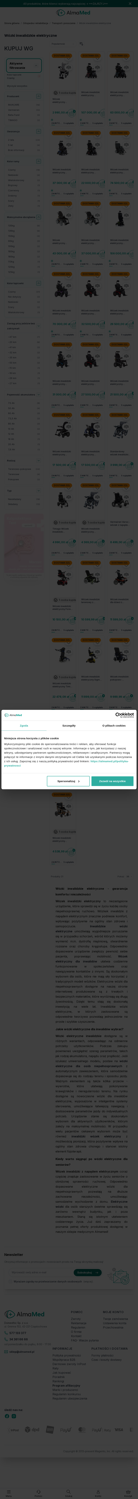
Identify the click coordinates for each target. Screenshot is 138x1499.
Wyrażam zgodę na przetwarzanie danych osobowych (48, 1281)
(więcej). (88, 1281)
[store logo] (73, 12)
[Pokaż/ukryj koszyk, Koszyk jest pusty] (128, 1494)
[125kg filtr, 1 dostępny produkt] (24, 272)
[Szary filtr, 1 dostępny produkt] (24, 201)
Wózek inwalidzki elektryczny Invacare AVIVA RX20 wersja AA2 (119, 383)
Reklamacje (78, 1323)
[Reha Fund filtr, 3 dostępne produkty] (24, 115)
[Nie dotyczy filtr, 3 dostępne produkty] (24, 297)
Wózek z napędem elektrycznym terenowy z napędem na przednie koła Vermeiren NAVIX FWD (62, 756)
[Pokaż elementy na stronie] (129, 876)
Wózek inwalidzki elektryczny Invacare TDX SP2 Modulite (62, 171)
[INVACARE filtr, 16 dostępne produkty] (24, 105)
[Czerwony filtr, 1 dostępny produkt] (24, 190)
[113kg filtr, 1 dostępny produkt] (24, 261)
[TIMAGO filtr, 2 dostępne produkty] (24, 120)
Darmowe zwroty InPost (69, 1364)
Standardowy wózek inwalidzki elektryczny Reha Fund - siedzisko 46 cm (119, 453)
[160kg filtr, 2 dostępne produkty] (24, 251)
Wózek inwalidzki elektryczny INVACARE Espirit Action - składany (90, 453)
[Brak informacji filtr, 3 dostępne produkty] (24, 150)
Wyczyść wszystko (17, 86)
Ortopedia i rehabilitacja (35, 23)
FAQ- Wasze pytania (85, 1340)
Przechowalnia (113, 1327)
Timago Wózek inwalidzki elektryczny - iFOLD (60, 530)
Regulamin (78, 1327)
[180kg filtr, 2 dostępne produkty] (24, 256)
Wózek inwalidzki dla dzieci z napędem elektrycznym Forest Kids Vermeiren (119, 601)
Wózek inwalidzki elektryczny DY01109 (90, 530)
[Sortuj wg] (62, 44)
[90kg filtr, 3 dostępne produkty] (24, 241)
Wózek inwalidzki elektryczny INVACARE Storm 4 (91, 242)
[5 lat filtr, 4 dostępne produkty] (24, 145)
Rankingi (58, 1381)
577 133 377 (15, 1333)
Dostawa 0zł (62, 55)
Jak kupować (61, 1372)
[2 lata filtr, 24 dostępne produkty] (24, 140)
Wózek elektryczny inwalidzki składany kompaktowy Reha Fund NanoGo (62, 101)
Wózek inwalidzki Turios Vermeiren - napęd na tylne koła (91, 762)
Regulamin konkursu (66, 1394)
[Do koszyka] (72, 113)
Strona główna (11, 23)
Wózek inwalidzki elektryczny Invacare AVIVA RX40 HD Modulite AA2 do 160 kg (91, 312)
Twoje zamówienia (115, 1319)
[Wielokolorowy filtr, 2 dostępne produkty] (24, 180)
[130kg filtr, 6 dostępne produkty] (24, 225)
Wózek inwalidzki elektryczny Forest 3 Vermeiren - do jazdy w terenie (62, 608)
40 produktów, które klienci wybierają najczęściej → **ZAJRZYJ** (65, 3)
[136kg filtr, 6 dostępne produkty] (24, 231)
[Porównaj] (68, 67)
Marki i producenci (65, 1390)
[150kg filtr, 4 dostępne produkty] (24, 236)
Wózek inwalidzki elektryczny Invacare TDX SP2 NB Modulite (90, 171)
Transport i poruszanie (63, 23)
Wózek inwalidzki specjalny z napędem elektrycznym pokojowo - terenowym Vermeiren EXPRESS (119, 756)
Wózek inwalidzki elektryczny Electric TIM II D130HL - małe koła (61, 840)
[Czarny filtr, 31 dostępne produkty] (24, 292)
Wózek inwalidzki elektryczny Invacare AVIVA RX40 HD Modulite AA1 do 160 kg (120, 312)
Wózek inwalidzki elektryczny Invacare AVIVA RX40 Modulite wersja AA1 (90, 383)
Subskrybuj (87, 1272)
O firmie (76, 1332)
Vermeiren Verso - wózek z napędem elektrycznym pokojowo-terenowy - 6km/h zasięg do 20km (120, 524)
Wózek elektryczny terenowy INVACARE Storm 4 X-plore (62, 242)
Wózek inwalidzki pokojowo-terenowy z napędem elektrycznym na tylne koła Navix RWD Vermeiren (119, 678)
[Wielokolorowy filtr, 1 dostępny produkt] (24, 312)
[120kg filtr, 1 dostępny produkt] (24, 267)
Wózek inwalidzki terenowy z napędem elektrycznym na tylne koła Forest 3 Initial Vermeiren (91, 601)
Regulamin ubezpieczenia (69, 1398)
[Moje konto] (98, 1494)
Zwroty (76, 1319)
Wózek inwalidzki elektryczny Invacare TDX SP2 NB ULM (119, 94)
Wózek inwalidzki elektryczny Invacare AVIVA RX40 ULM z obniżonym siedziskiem (61, 312)
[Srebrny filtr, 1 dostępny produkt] (24, 195)
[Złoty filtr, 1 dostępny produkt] (24, 206)
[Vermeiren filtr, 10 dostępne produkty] (24, 110)
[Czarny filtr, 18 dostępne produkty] (24, 170)
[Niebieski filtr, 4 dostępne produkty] (24, 175)
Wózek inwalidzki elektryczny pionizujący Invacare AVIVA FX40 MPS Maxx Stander (119, 242)
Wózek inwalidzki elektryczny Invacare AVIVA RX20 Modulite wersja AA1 (61, 453)
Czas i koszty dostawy (106, 1360)
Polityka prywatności (66, 1355)
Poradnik (58, 1377)
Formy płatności (102, 1355)
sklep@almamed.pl (19, 1351)
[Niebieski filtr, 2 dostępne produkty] (24, 302)
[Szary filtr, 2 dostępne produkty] (24, 307)
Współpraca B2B (63, 1360)
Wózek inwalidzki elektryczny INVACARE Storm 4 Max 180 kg (120, 171)
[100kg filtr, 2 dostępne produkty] (24, 246)
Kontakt (76, 1336)
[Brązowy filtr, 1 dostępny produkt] (24, 185)
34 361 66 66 (16, 1339)
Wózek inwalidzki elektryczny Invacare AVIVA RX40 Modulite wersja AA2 (61, 383)
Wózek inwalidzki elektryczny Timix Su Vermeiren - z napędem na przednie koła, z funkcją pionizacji (62, 685)
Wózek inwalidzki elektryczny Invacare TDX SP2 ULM (90, 94)
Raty (55, 1368)
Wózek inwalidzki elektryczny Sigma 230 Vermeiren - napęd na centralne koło (91, 678)
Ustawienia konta (114, 1323)
